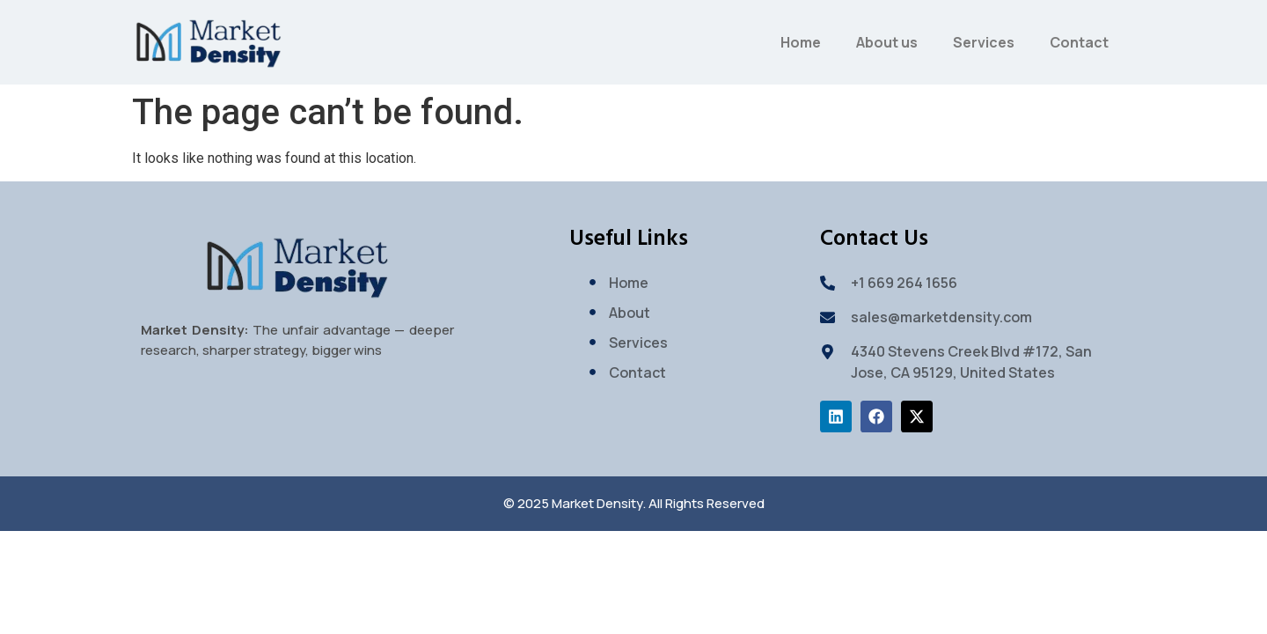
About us (887, 42)
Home (800, 42)
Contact (1079, 42)
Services (983, 42)
